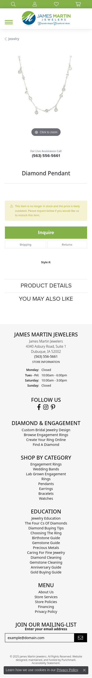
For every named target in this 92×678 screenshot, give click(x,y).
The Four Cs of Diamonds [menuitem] (46, 523)
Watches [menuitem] (46, 498)
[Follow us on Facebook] (39, 407)
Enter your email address (46, 629)
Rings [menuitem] (46, 479)
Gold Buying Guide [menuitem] (45, 572)
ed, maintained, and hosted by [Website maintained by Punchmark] (43, 660)
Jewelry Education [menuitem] (46, 518)
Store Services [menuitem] (45, 597)
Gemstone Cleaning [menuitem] (46, 562)
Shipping (25, 244)
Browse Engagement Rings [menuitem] (46, 434)
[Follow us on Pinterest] (53, 407)
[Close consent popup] (84, 670)
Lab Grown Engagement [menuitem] (46, 474)
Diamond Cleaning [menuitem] (46, 557)
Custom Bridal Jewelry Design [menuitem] (46, 430)
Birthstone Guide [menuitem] (46, 538)
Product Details (46, 285)
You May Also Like (46, 298)
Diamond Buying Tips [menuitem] (46, 528)
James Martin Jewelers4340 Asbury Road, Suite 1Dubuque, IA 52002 (46, 351)
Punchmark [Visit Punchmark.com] (69, 660)
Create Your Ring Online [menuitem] (46, 439)
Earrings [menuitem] (46, 489)
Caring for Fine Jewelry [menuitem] (46, 552)
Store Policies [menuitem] (46, 602)
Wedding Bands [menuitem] (46, 469)
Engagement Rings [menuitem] (46, 464)
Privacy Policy (67, 670)
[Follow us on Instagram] (45, 407)
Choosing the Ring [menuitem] (46, 533)
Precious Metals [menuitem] (46, 548)
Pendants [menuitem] (46, 484)
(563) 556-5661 (46, 155)
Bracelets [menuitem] (45, 493)
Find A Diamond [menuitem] (46, 444)
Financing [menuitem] (46, 607)
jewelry (13, 39)
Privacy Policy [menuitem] (46, 611)
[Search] (13, 4)
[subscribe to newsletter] (80, 638)
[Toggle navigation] (9, 22)
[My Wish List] (56, 4)
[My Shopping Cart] (78, 4)
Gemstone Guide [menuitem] (46, 543)
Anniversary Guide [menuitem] (46, 567)
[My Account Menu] (35, 4)
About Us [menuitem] (46, 592)
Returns (67, 244)
